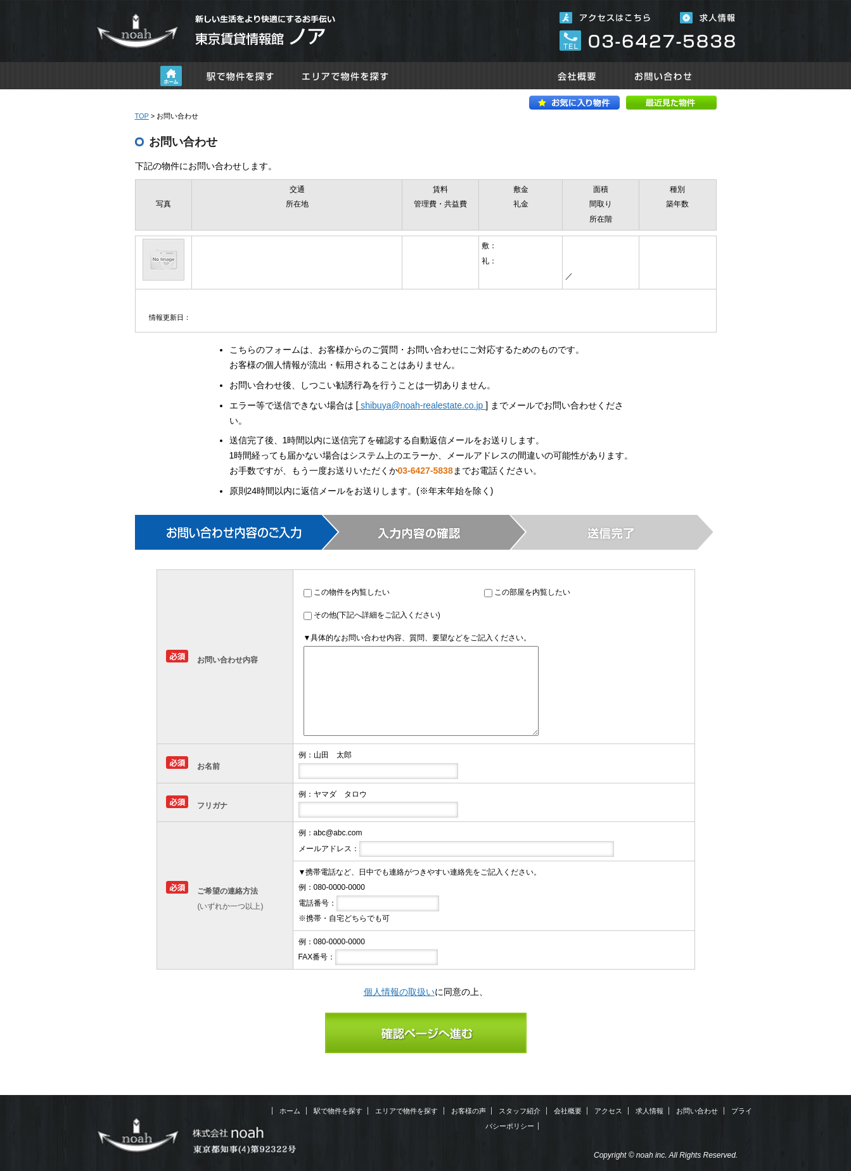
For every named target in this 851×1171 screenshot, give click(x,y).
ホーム (171, 75)
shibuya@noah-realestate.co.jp (421, 405)
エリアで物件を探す (345, 75)
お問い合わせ (664, 75)
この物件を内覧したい (352, 592)
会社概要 (576, 75)
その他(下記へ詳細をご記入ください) (377, 615)
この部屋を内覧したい (532, 592)
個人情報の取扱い (399, 992)
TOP (142, 116)
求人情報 (649, 1111)
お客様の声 (468, 1111)
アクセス (608, 1111)
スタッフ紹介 (520, 1111)
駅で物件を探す (240, 75)
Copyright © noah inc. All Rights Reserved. (666, 1155)
